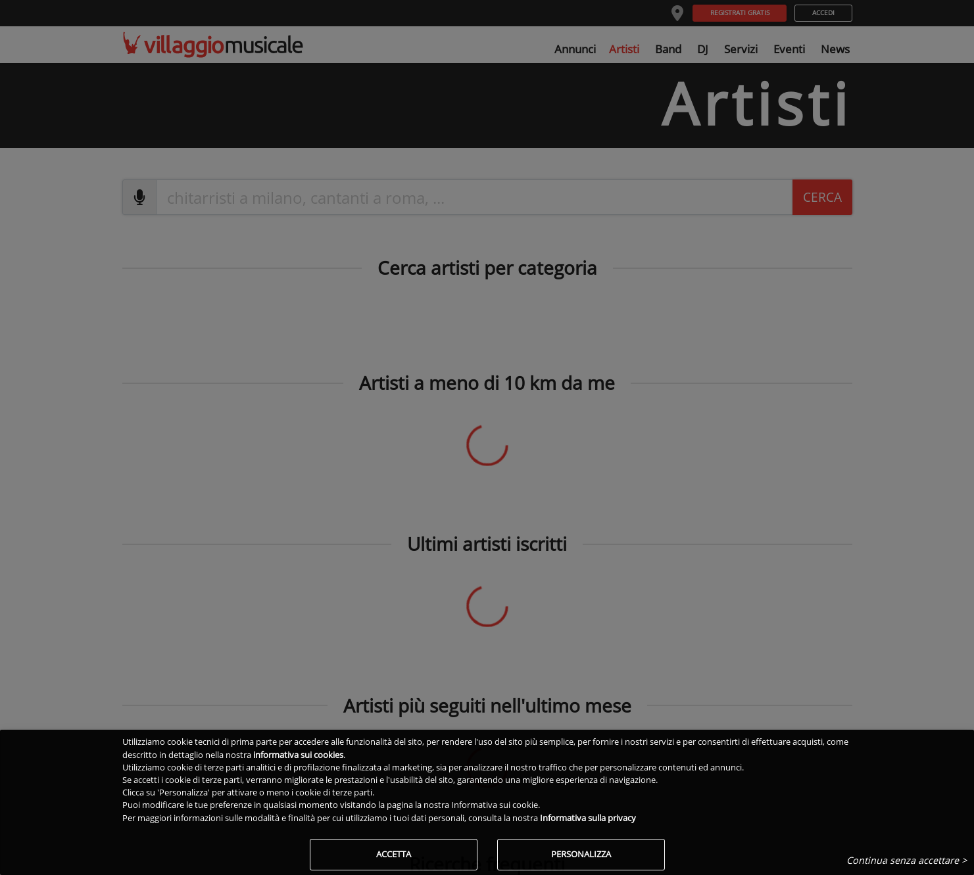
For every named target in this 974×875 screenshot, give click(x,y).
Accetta (393, 854)
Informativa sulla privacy (588, 818)
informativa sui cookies (298, 755)
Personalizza (581, 854)
